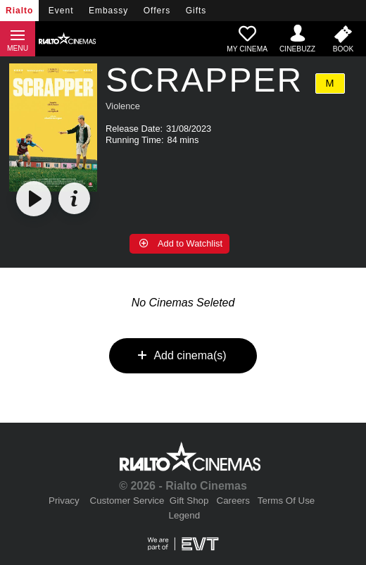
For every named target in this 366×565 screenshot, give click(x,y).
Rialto (19, 10)
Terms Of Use (286, 500)
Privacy (64, 500)
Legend (184, 515)
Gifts (196, 10)
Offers (157, 10)
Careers (233, 500)
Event (61, 10)
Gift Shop (189, 500)
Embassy (108, 10)
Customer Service (127, 500)
